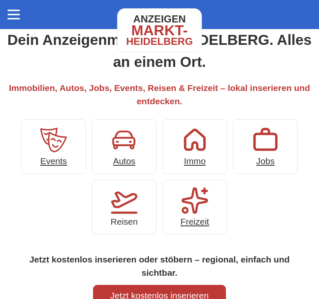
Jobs (265, 145)
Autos (124, 145)
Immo (194, 145)
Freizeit (194, 206)
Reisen (124, 206)
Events (53, 145)
